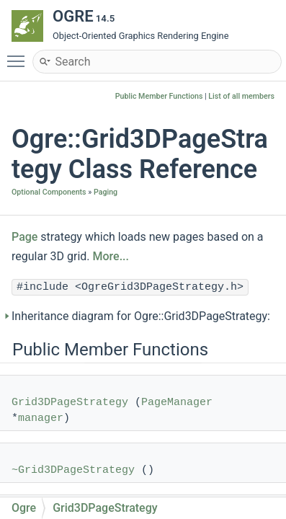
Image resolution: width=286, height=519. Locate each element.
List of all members (241, 96)
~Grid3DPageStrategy (73, 470)
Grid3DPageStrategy (70, 402)
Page (24, 237)
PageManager (177, 402)
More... (111, 256)
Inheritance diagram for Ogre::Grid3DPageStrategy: (141, 316)
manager (40, 418)
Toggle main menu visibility (19, 55)
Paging (105, 192)
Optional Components (49, 192)
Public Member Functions (159, 96)
